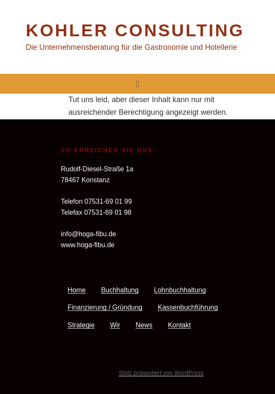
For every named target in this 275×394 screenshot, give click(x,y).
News (144, 325)
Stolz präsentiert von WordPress (161, 373)
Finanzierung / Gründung (105, 307)
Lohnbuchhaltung (180, 290)
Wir (115, 325)
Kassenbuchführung (188, 307)
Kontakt (179, 325)
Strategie (81, 325)
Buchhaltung (120, 290)
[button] (137, 84)
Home (77, 290)
